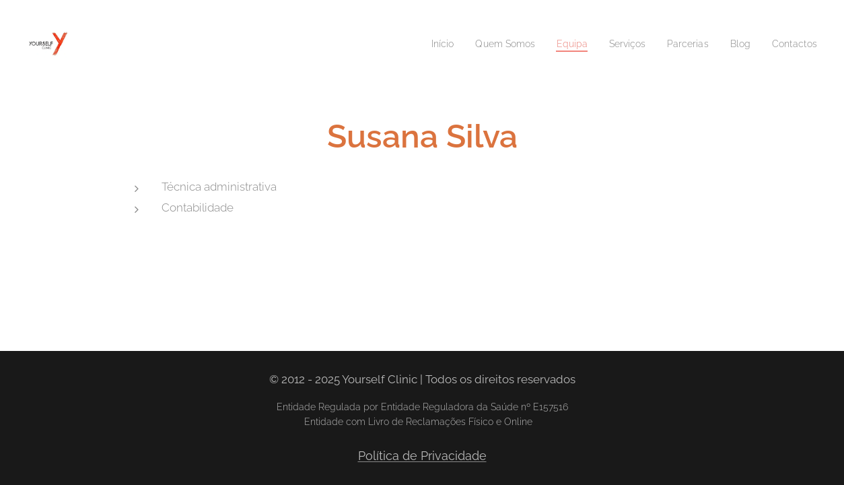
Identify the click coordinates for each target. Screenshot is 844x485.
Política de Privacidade (422, 456)
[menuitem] (419, 44)
